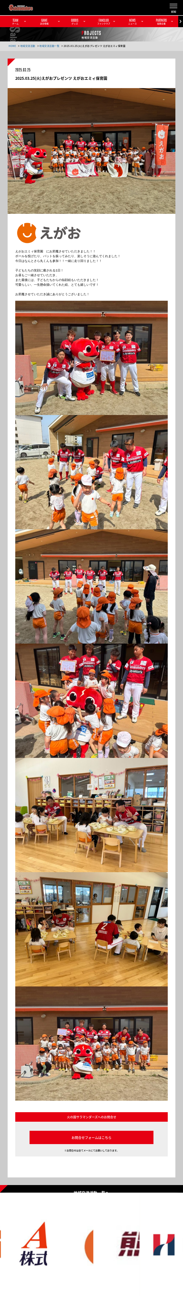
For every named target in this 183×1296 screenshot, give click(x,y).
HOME (12, 46)
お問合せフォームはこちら (91, 1137)
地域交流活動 (27, 46)
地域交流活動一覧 (49, 46)
